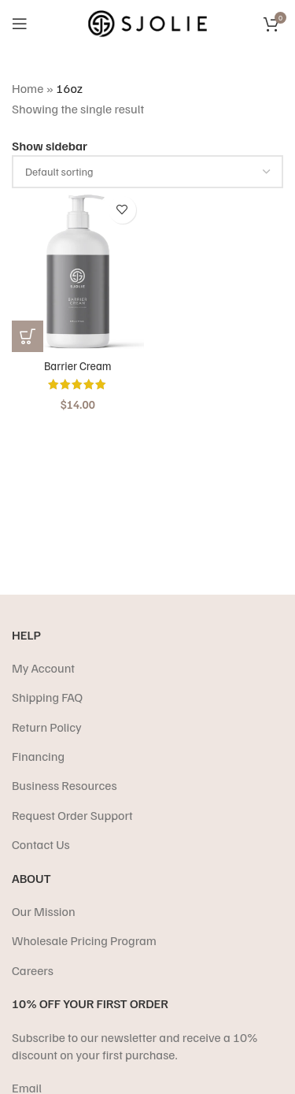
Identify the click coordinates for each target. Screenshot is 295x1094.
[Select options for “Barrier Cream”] (27, 336)
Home (27, 88)
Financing (38, 756)
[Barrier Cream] (78, 270)
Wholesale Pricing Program (84, 940)
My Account (43, 668)
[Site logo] (147, 22)
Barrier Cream (78, 365)
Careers (32, 970)
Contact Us (41, 844)
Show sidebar (49, 145)
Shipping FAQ (47, 697)
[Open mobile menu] (19, 23)
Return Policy (47, 727)
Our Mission (44, 911)
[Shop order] (147, 171)
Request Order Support (72, 815)
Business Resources (64, 785)
